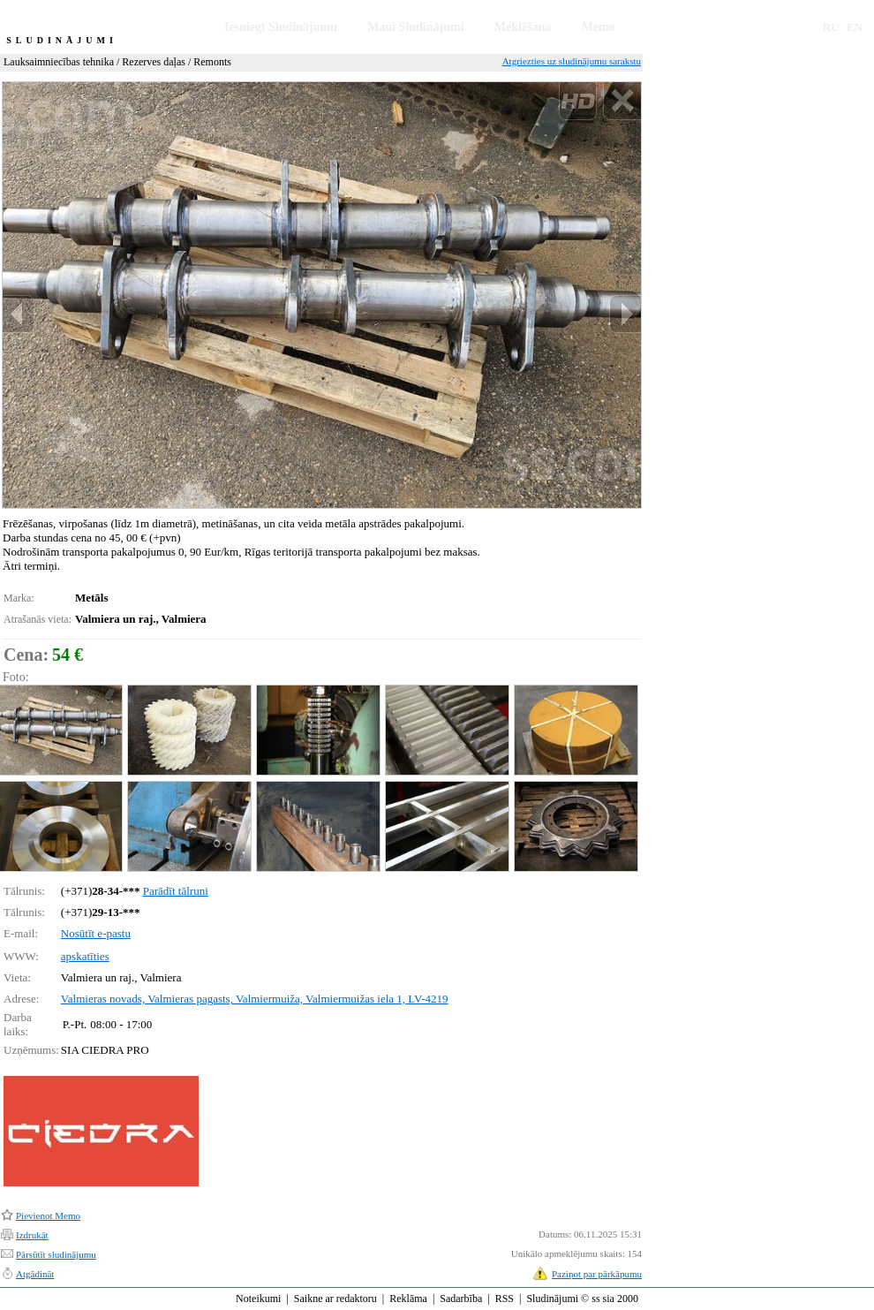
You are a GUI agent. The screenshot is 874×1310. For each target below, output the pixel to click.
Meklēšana (523, 27)
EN (855, 27)
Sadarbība (461, 1298)
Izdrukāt (32, 1235)
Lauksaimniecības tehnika (59, 62)
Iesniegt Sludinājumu (280, 27)
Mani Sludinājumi (415, 27)
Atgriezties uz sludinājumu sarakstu (571, 61)
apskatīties (85, 956)
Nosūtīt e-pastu (96, 933)
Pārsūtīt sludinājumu (56, 1254)
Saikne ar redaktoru (335, 1298)
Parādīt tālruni (175, 890)
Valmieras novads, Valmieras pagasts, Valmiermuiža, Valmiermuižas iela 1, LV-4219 (254, 998)
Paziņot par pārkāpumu (597, 1273)
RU (831, 27)
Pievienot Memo (48, 1215)
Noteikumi (258, 1298)
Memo (598, 27)
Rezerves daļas (153, 62)
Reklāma (408, 1298)
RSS (504, 1298)
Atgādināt (35, 1273)
